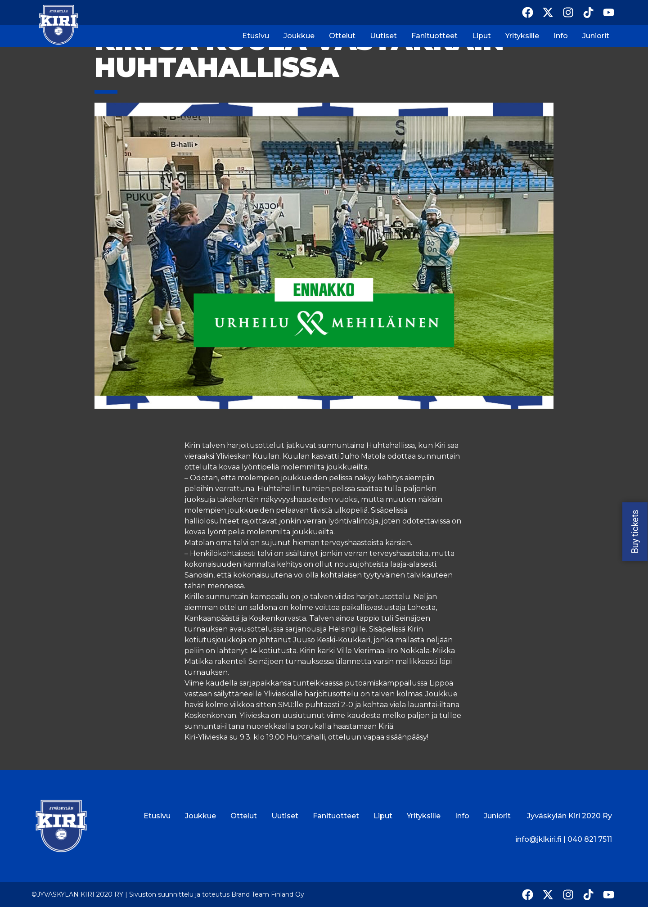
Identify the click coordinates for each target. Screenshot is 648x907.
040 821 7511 (589, 839)
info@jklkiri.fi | (541, 839)
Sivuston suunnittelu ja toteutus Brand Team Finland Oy (216, 894)
